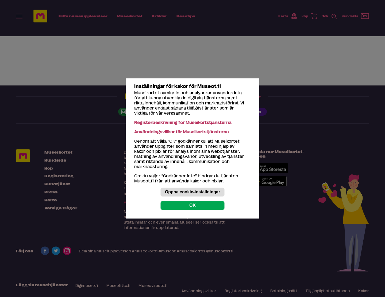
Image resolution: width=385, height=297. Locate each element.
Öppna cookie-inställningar (192, 192)
